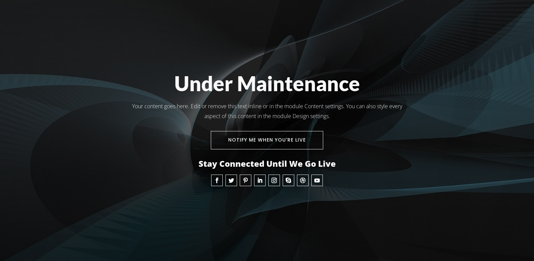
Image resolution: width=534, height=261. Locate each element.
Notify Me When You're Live (267, 139)
